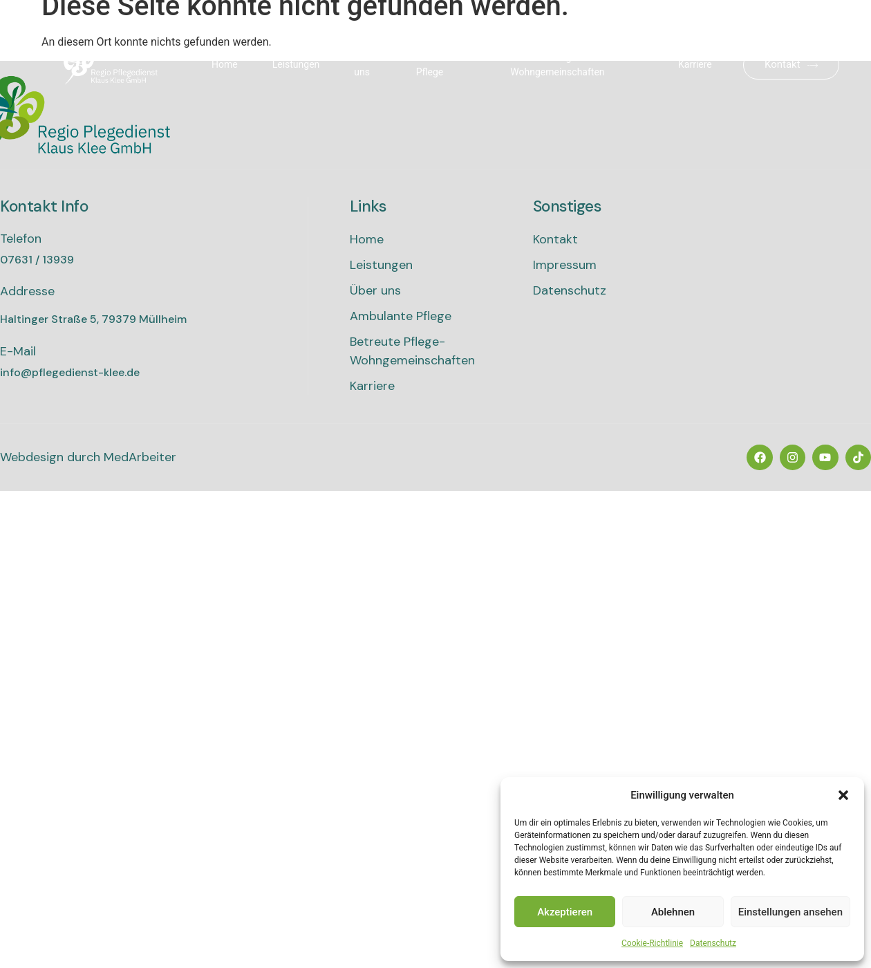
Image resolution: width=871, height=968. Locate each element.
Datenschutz (713, 943)
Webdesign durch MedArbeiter (88, 457)
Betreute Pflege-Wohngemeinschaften (557, 64)
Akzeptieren (564, 912)
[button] (843, 795)
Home (225, 64)
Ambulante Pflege (439, 64)
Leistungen (296, 64)
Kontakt (791, 64)
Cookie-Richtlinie (652, 943)
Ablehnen (673, 912)
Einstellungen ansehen (790, 912)
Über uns (364, 64)
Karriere (695, 64)
